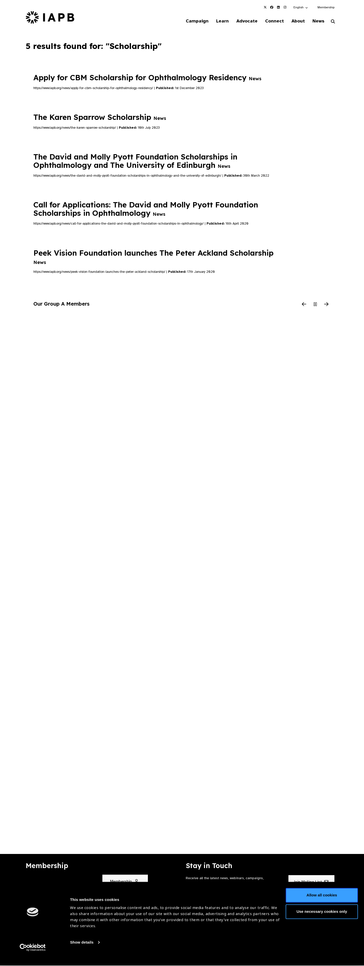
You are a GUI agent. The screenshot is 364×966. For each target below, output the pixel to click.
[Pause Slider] (315, 305)
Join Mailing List (310, 882)
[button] (301, 7)
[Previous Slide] (304, 305)
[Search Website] (333, 22)
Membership (325, 7)
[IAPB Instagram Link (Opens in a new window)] (285, 7)
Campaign (191, 21)
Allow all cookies (322, 904)
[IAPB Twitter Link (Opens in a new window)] (265, 7)
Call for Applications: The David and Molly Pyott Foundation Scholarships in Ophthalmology (145, 209)
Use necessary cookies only (322, 920)
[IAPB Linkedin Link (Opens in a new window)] (278, 7)
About (296, 21)
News (317, 21)
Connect (271, 21)
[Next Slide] (326, 305)
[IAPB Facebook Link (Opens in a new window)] (271, 7)
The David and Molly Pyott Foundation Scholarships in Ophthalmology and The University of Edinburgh (135, 161)
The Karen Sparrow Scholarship (99, 117)
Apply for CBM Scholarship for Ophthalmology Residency (147, 78)
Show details (82, 951)
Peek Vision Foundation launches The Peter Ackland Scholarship (153, 256)
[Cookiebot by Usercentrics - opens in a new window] (33, 956)
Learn (217, 21)
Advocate (243, 21)
